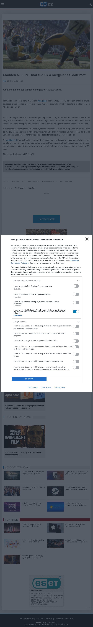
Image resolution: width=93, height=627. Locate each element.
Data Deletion (33, 387)
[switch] (76, 286)
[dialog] (46, 313)
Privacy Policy (60, 387)
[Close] (87, 239)
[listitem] (46, 281)
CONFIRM (29, 379)
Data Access (46, 387)
